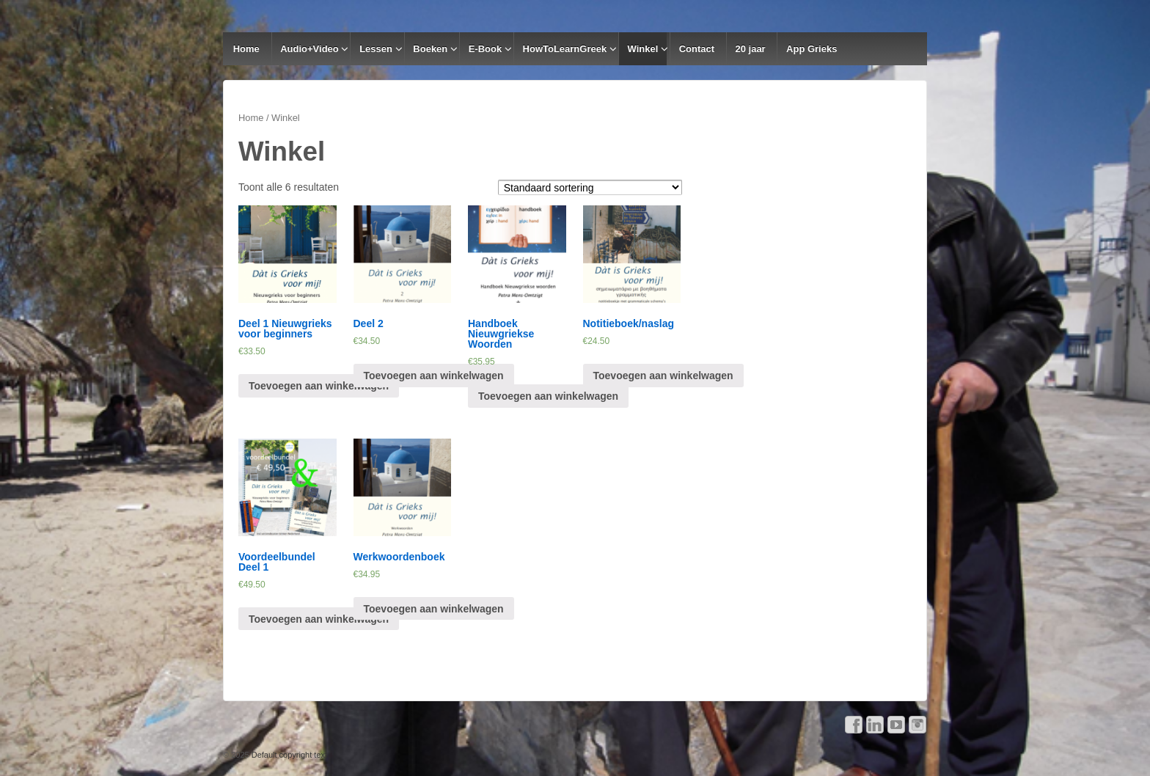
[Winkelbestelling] (590, 187)
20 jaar (750, 48)
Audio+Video (309, 48)
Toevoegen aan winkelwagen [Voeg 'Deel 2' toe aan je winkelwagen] (434, 375)
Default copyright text (288, 754)
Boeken (430, 48)
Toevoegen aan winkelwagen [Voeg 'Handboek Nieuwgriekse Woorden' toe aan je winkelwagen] (548, 396)
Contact (696, 48)
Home (246, 48)
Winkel (643, 48)
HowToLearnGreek (565, 48)
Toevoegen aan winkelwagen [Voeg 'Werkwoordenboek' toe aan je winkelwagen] (434, 609)
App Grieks (811, 48)
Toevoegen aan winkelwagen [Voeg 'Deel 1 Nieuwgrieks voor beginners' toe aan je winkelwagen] (319, 386)
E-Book (485, 48)
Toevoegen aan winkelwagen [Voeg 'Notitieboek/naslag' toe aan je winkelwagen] (663, 375)
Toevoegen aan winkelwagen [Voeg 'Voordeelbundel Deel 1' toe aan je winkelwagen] (319, 619)
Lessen (375, 48)
